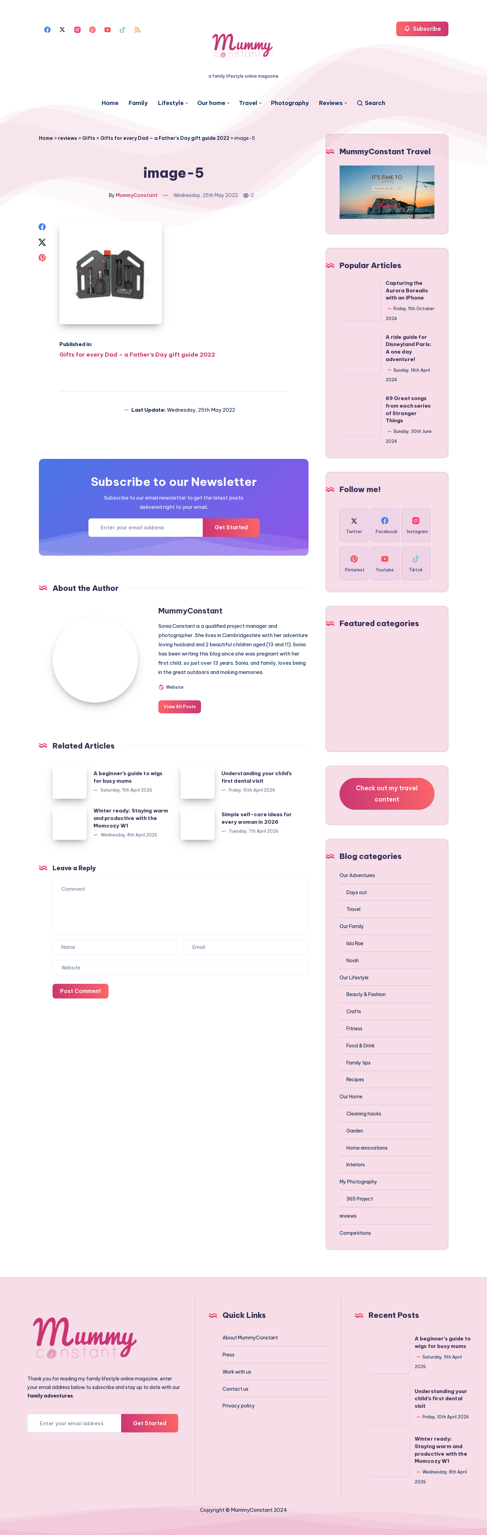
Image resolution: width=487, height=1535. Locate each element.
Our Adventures (357, 875)
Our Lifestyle (354, 978)
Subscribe (422, 28)
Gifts (88, 138)
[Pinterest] (92, 29)
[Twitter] (62, 29)
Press (228, 1355)
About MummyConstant (250, 1338)
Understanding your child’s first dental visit (441, 1399)
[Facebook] (47, 29)
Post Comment (80, 991)
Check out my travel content (387, 793)
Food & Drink (360, 1046)
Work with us (237, 1372)
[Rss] (137, 29)
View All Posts (179, 706)
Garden (354, 1131)
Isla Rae (354, 943)
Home (110, 103)
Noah (352, 960)
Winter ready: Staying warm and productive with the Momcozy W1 (131, 818)
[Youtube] (107, 29)
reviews (67, 138)
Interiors (355, 1165)
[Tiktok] (122, 29)
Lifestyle (171, 103)
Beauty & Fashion (366, 994)
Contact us (235, 1389)
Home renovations (367, 1148)
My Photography (358, 1182)
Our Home (351, 1097)
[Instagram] (77, 29)
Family (138, 103)
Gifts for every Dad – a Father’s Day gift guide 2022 (164, 138)
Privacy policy (239, 1406)
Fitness (354, 1028)
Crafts (353, 1011)
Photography (290, 103)
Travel (248, 103)
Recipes (355, 1079)
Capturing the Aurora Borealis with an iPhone (407, 290)
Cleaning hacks (363, 1114)
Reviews (331, 103)
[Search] (370, 103)
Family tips (358, 1063)
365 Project (359, 1199)
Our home (211, 103)
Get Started (231, 527)
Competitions (355, 1233)
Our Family (352, 926)
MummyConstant (190, 611)
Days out (356, 892)
